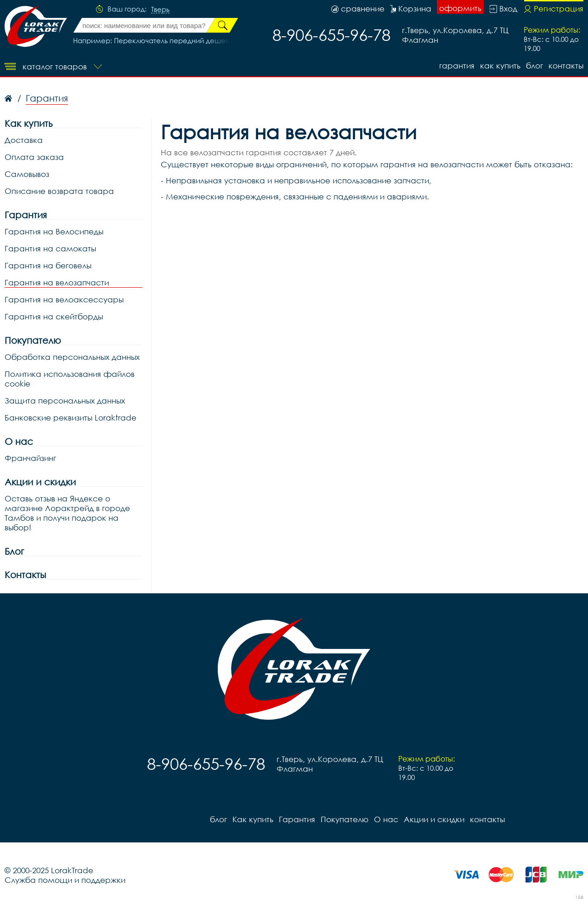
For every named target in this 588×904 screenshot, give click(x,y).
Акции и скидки (40, 482)
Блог (14, 551)
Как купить (500, 65)
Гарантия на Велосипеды (54, 231)
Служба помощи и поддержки (65, 880)
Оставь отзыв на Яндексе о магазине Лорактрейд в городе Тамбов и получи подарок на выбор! (67, 513)
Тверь (160, 9)
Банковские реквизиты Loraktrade (70, 417)
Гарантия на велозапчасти (57, 282)
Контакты (25, 575)
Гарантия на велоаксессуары (64, 299)
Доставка (24, 140)
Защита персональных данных (65, 400)
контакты (565, 65)
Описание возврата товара (59, 191)
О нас (19, 441)
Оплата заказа (34, 157)
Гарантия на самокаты (50, 248)
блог (534, 65)
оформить (460, 8)
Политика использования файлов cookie (70, 378)
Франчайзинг (30, 458)
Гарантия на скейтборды (54, 316)
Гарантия (457, 65)
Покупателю (33, 340)
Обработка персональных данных (72, 357)
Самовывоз (27, 174)
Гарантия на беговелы (48, 265)
